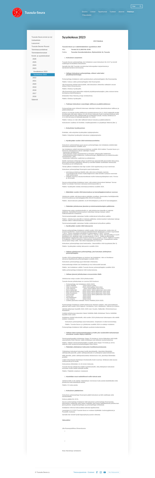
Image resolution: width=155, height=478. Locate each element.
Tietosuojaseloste (79, 472)
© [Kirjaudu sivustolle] (36, 472)
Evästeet (91, 472)
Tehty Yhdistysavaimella (113, 472)
